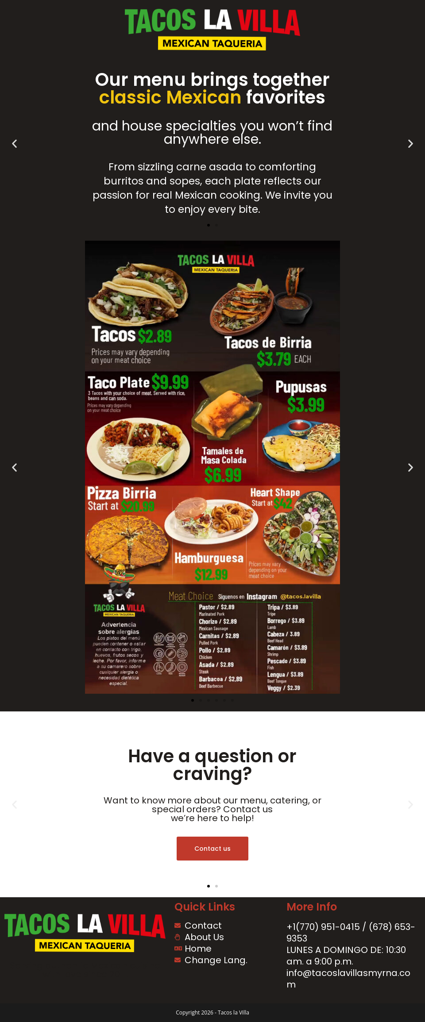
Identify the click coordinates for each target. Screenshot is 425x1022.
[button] (14, 143)
